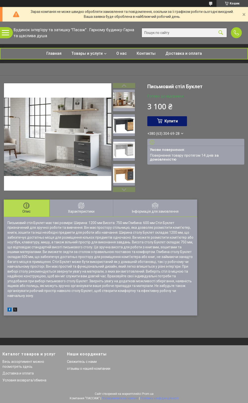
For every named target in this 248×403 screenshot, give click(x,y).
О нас (121, 53)
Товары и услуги (87, 53)
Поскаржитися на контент (120, 398)
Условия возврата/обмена (24, 380)
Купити (171, 121)
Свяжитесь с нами (82, 362)
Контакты (146, 53)
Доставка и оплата (183, 53)
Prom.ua (148, 394)
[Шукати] (221, 32)
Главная (54, 53)
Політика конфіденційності (160, 398)
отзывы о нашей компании (88, 369)
